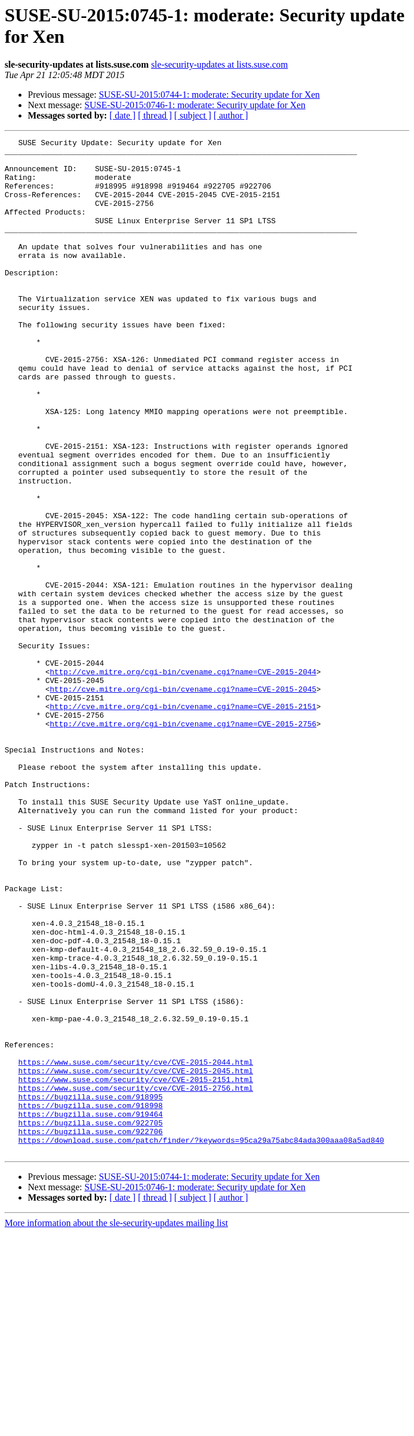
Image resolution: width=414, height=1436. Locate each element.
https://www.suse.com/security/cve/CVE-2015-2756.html (135, 1278)
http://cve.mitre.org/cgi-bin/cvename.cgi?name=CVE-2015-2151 (183, 820)
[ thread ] (155, 115)
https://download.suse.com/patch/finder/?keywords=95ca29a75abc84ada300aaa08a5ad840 (201, 1341)
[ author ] (231, 115)
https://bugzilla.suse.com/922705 (90, 1320)
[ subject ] (192, 115)
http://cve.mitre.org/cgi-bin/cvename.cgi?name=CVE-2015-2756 (183, 841)
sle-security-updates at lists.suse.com (219, 64)
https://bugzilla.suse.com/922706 (90, 1331)
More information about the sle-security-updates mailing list (116, 1426)
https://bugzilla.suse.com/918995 (90, 1289)
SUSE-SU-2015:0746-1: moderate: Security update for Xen (195, 105)
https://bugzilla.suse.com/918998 (90, 1299)
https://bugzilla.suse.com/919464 (90, 1310)
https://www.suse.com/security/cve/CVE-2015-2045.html (135, 1258)
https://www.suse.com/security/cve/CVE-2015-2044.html (135, 1247)
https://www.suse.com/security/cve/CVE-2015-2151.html (135, 1268)
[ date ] (122, 115)
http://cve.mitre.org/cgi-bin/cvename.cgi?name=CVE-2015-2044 (183, 779)
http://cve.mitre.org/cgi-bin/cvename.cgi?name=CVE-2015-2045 (183, 800)
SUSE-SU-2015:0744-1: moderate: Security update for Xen (209, 94)
